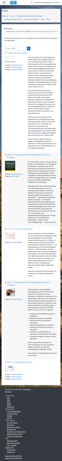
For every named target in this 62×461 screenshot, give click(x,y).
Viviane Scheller (16, 67)
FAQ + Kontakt (11, 445)
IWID (8, 400)
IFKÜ (42, 19)
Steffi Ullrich (15, 176)
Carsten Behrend (16, 65)
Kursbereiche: (8, 28)
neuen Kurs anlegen (13, 443)
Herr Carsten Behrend (32, 19)
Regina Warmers (16, 379)
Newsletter (10, 425)
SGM (8, 402)
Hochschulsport (12, 414)
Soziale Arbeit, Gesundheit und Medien (30, 16)
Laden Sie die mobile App (13, 458)
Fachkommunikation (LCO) (13, 19)
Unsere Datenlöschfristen (13, 456)
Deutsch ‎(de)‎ (9, 448)
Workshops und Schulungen (16, 432)
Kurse (13, 16)
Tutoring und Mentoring (15, 436)
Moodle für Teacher (13, 427)
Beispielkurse (11, 429)
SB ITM (9, 418)
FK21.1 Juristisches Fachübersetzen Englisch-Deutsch (28, 283)
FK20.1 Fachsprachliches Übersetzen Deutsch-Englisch (29, 156)
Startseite (5, 16)
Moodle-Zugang (12, 441)
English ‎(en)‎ (11, 452)
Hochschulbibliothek (14, 411)
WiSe (48, 19)
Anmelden (56, 2)
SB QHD (9, 416)
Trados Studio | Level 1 (17, 53)
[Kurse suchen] (16, 48)
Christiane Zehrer (17, 70)
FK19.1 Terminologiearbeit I (20, 229)
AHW (8, 398)
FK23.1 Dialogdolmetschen (19, 362)
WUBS (9, 405)
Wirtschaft (10, 407)
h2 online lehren (12, 423)
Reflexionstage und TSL (15, 434)
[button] (31, 2)
